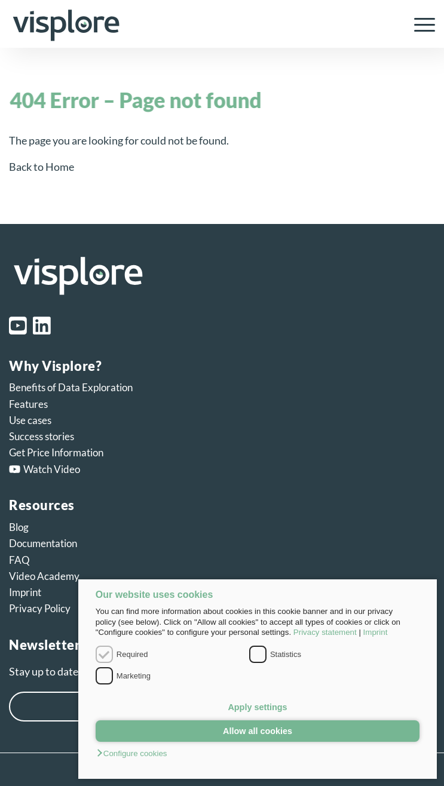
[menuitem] (418, 24)
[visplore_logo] (179, 24)
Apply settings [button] (257, 707)
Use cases (30, 420)
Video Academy (44, 576)
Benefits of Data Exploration (71, 387)
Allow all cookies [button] (257, 731)
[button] (257, 754)
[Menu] (418, 24)
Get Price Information (56, 452)
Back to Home (41, 166)
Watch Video (44, 469)
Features (28, 404)
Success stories (41, 436)
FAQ (19, 560)
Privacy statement (325, 632)
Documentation (43, 543)
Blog (19, 527)
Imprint (375, 632)
